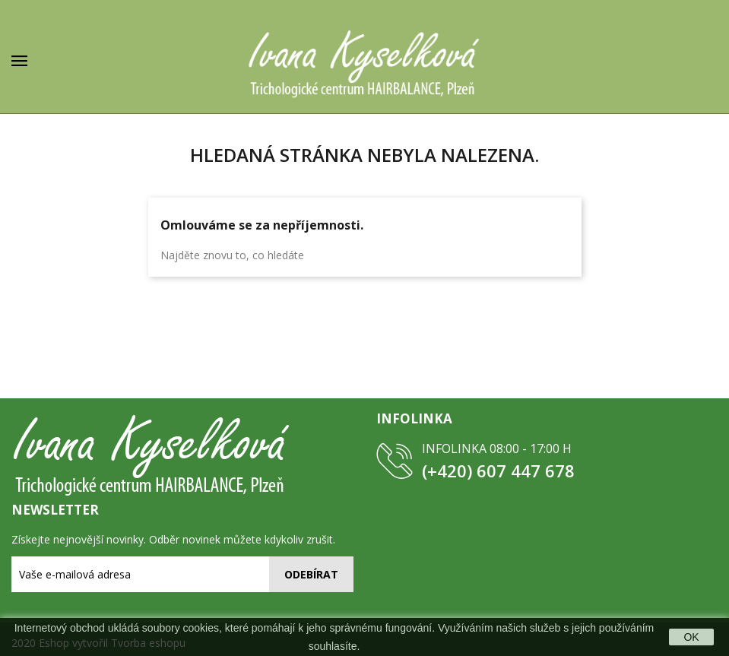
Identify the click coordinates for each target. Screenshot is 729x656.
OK (691, 637)
